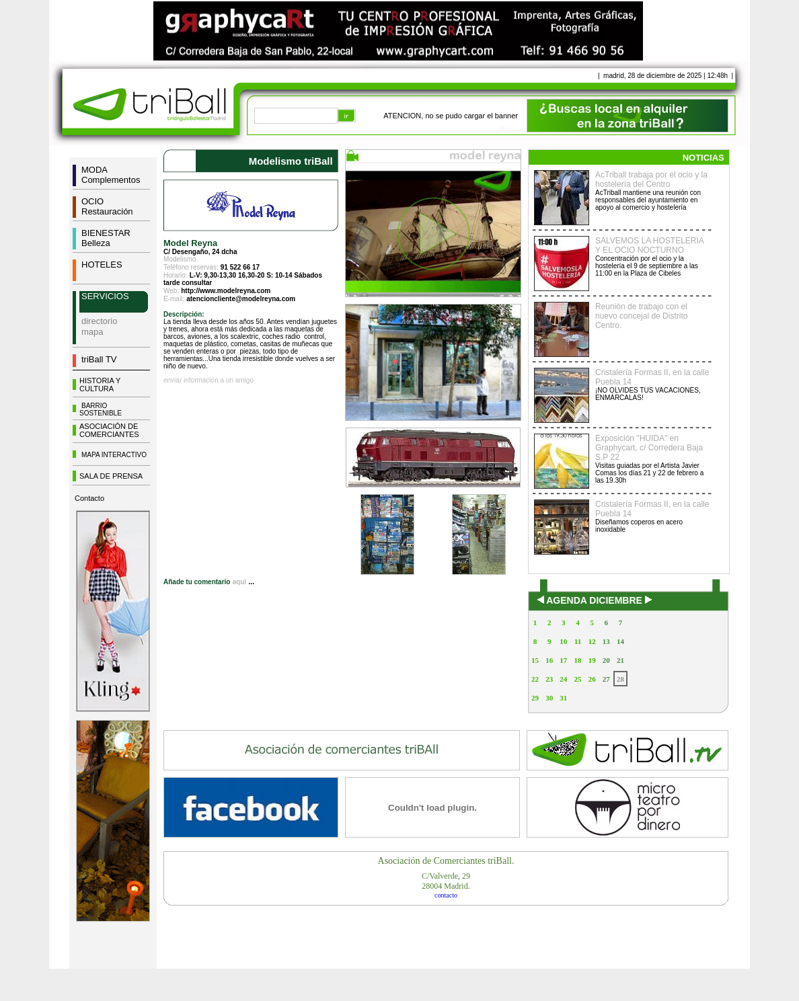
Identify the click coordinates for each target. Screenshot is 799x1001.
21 (620, 660)
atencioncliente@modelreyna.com (240, 299)
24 (563, 679)
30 (549, 698)
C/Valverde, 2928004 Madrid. (446, 881)
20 (606, 660)
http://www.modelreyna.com (225, 290)
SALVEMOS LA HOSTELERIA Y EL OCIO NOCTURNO (649, 245)
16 (549, 660)
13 (606, 641)
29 (535, 698)
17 (563, 660)
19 (592, 660)
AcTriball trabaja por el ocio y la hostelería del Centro (651, 179)
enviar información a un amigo (208, 380)
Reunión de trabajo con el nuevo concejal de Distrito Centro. (641, 316)
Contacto (89, 498)
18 (577, 660)
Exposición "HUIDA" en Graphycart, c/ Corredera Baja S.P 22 (649, 448)
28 (620, 679)
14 (620, 641)
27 (606, 679)
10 (563, 641)
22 (535, 679)
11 (577, 641)
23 (549, 679)
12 (592, 641)
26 (592, 679)
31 (563, 698)
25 (577, 679)
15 (535, 660)
